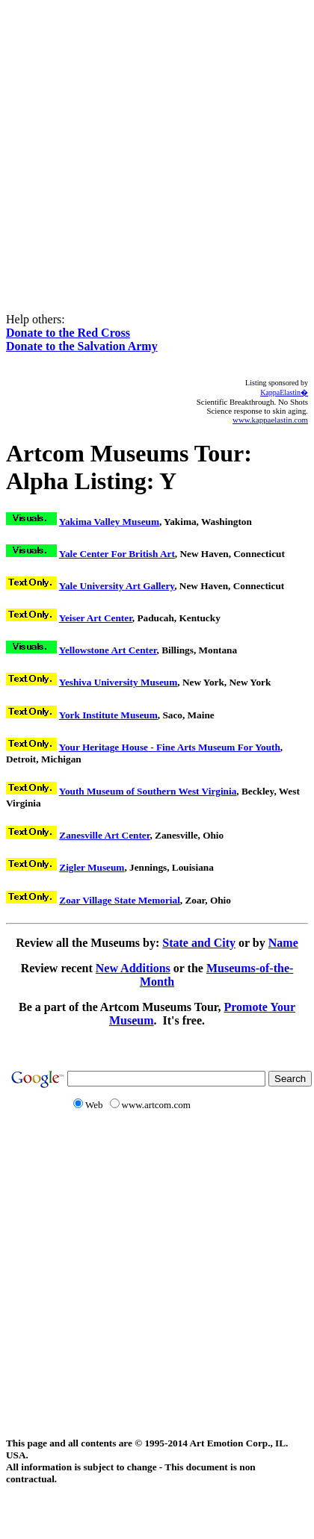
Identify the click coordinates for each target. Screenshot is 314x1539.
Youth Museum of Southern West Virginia (147, 791)
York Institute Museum (108, 715)
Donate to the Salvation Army (82, 346)
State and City (199, 942)
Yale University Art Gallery (116, 585)
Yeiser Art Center (95, 618)
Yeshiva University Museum (118, 682)
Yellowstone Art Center (108, 650)
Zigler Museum (91, 867)
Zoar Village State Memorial (119, 900)
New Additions (133, 968)
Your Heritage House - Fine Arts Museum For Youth (169, 747)
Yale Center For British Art (117, 553)
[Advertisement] (154, 146)
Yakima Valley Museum (109, 521)
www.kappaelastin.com (270, 419)
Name (283, 942)
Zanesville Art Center (104, 835)
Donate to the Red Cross (68, 332)
